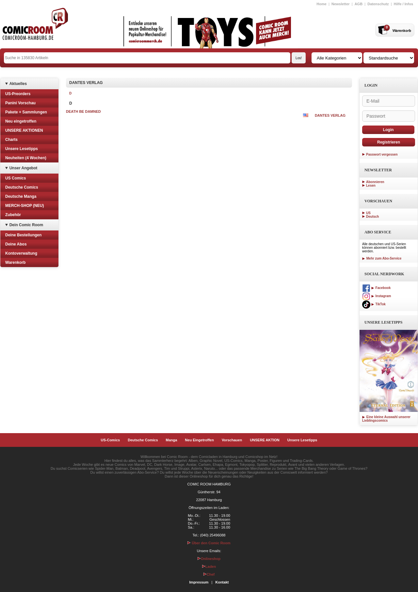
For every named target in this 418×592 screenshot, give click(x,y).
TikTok (374, 304)
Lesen (371, 185)
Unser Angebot (23, 168)
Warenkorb (15, 262)
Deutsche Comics (21, 187)
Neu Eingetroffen (199, 440)
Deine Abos (16, 244)
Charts (11, 139)
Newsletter (340, 4)
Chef (209, 574)
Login (388, 129)
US (368, 213)
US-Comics (110, 440)
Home (321, 4)
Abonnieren (375, 182)
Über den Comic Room (209, 543)
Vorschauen (232, 440)
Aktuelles (18, 83)
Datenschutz (378, 4)
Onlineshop (209, 559)
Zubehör (13, 214)
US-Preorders (17, 94)
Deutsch (372, 216)
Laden (209, 566)
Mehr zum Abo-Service (381, 258)
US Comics (15, 178)
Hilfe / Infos (403, 4)
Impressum (199, 582)
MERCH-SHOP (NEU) (24, 205)
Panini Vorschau (20, 103)
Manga (171, 440)
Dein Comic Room (26, 225)
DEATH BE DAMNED (83, 111)
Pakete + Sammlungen (26, 112)
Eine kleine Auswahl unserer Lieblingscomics (386, 418)
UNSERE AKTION (265, 440)
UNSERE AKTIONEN (24, 130)
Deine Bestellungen (23, 235)
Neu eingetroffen (20, 121)
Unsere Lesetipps (21, 148)
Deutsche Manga (20, 196)
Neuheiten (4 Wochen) (25, 158)
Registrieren (388, 142)
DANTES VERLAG (330, 115)
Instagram (376, 296)
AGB (358, 4)
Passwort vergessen (382, 154)
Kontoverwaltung (21, 253)
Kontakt (222, 582)
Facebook (376, 288)
